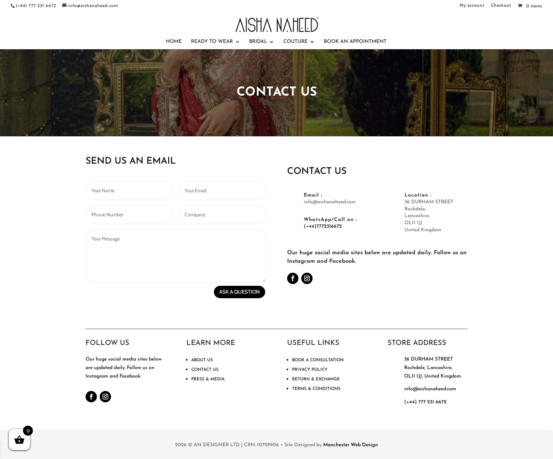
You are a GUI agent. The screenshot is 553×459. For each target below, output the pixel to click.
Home (174, 41)
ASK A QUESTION (239, 292)
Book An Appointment (355, 41)
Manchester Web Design (350, 445)
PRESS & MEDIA (208, 379)
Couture (295, 41)
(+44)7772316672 (323, 226)
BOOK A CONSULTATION (318, 360)
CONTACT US (205, 370)
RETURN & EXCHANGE (316, 379)
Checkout (501, 5)
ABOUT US (202, 360)
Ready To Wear (212, 41)
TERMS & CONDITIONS (316, 389)
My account (472, 5)
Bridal (258, 41)
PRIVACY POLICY (309, 370)
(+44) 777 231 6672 (425, 402)
